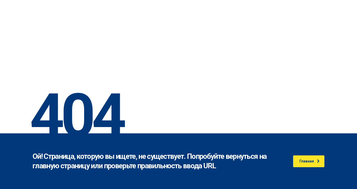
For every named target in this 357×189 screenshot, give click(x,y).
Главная (309, 161)
